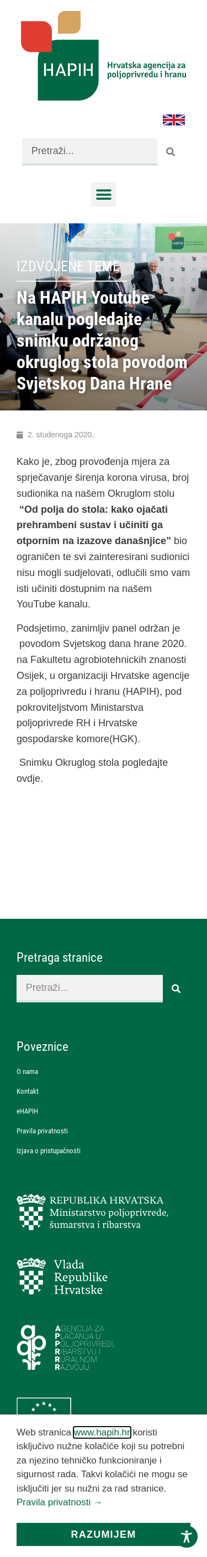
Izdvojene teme (68, 266)
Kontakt (28, 1091)
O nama (27, 1071)
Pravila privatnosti (42, 1131)
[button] (103, 194)
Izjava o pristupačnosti (49, 1151)
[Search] (171, 152)
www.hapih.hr (102, 1432)
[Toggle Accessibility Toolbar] (186, 1537)
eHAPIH (27, 1111)
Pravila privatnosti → (60, 1502)
